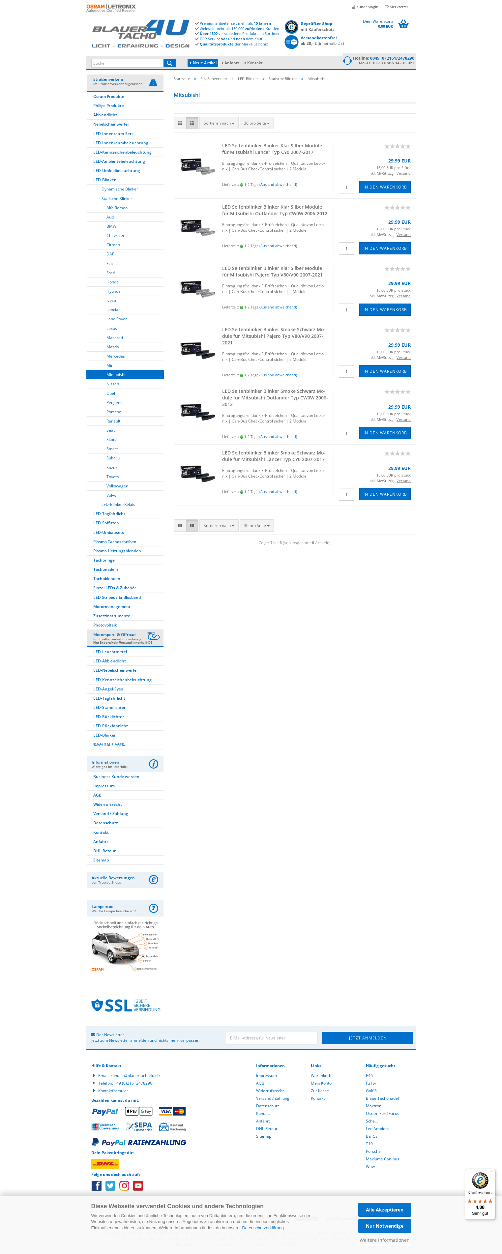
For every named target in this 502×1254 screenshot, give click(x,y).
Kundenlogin (365, 6)
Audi (110, 218)
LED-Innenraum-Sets (113, 134)
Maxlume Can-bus (382, 1160)
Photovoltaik (105, 626)
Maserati (114, 338)
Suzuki (112, 468)
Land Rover (116, 320)
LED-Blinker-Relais (118, 505)
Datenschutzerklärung (262, 1227)
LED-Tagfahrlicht (109, 514)
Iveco (111, 301)
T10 (369, 1145)
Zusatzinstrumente (111, 617)
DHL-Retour (267, 1129)
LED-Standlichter (109, 708)
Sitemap (101, 861)
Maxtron (373, 1107)
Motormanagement (112, 607)
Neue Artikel (203, 63)
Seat (110, 431)
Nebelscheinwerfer (111, 125)
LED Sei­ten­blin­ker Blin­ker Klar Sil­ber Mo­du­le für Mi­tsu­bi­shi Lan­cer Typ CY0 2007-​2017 (272, 149)
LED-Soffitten (106, 524)
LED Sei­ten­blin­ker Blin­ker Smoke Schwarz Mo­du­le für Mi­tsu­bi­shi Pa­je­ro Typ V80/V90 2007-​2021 (274, 337)
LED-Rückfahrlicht (110, 727)
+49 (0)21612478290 (133, 1084)
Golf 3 (371, 1091)
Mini (110, 366)
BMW (111, 227)
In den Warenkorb (385, 188)
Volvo (111, 496)
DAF (110, 255)
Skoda (112, 440)
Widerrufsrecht (107, 805)
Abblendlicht (105, 116)
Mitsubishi (115, 375)
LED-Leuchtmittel (110, 653)
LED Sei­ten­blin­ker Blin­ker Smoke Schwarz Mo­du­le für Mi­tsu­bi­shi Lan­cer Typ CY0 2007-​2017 (274, 457)
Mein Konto (321, 1084)
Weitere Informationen (385, 1240)
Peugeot (114, 403)
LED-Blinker (104, 181)
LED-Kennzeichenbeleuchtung (122, 153)
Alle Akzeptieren (384, 1210)
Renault (113, 422)
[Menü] (491, 1173)
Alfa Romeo (117, 209)
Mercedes (115, 357)
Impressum (104, 787)
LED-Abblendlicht (109, 662)
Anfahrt (231, 63)
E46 (369, 1076)
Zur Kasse (320, 1091)
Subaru (113, 459)
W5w (370, 1167)
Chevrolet (115, 236)
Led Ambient (377, 1129)
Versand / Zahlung (110, 814)
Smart (112, 449)
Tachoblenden (106, 579)
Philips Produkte (108, 106)
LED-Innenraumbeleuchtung (120, 144)
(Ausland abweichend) (278, 185)
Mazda (112, 348)
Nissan (112, 385)
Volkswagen (117, 487)
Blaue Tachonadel (382, 1099)
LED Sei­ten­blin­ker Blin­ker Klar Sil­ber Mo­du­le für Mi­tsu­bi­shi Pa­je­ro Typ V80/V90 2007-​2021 (272, 272)
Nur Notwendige (384, 1226)
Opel (110, 394)
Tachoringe (104, 561)
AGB (97, 796)
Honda (112, 283)
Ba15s (371, 1137)
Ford (110, 274)
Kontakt (255, 63)
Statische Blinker (117, 199)
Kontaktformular (113, 1091)
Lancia (112, 310)
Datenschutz (105, 824)
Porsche (113, 413)
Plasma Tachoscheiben (114, 542)
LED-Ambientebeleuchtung (119, 162)
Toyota (112, 478)
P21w (371, 1084)
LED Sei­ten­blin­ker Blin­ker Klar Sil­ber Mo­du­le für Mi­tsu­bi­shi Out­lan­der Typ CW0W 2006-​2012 (274, 211)
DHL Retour (104, 852)
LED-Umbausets (108, 533)
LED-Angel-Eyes (108, 690)
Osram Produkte (108, 97)
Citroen (113, 245)
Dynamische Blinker (120, 190)
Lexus (111, 329)
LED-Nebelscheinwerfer (115, 671)
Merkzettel (396, 6)
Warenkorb (321, 1076)
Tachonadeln (105, 570)
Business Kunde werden (116, 777)
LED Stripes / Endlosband (117, 598)
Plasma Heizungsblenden (117, 552)
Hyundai (114, 292)
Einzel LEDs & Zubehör (114, 589)
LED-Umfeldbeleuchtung (116, 171)
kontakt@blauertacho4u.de (135, 1076)
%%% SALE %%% (109, 745)
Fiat (109, 264)
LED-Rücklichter (108, 717)
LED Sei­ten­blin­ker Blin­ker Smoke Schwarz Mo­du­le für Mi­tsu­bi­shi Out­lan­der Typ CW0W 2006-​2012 (275, 398)
